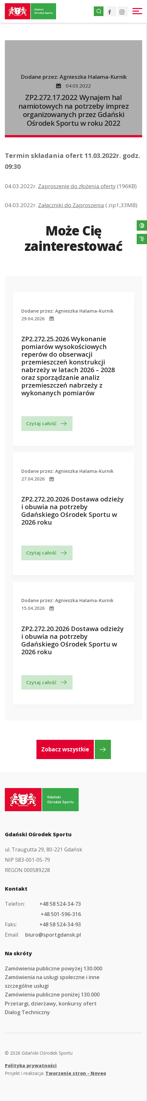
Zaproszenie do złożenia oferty (77, 186)
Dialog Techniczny (27, 1012)
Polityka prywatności (31, 1065)
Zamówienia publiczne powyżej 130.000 (53, 968)
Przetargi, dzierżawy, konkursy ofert (51, 1003)
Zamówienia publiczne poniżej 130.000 (52, 994)
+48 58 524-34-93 (60, 924)
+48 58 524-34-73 (60, 903)
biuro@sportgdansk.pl (53, 934)
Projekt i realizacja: (55, 1073)
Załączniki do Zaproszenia (71, 205)
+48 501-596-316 (61, 914)
